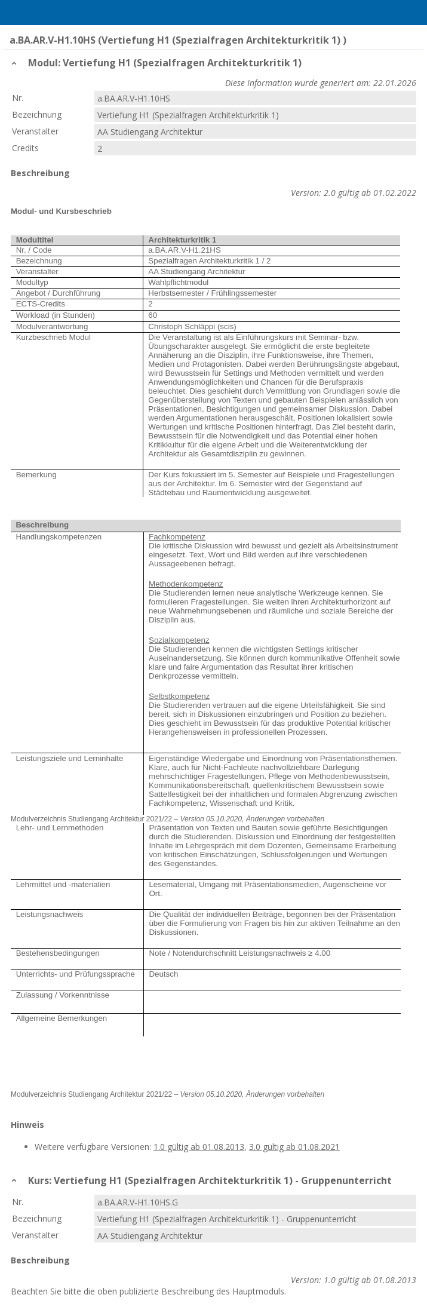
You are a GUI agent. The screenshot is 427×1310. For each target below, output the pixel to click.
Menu (14, 12)
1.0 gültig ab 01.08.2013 (198, 1146)
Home (40, 12)
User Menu (412, 12)
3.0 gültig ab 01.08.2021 (294, 1146)
